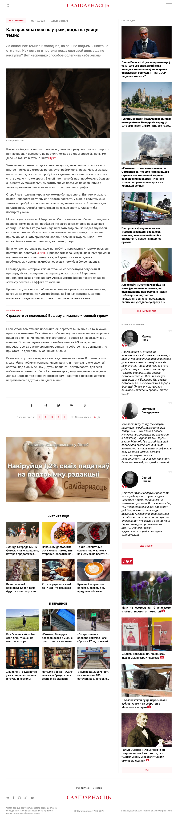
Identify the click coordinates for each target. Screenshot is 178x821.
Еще (147, 770)
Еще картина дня (146, 311)
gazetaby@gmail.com (131, 811)
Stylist (52, 158)
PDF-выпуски (83, 788)
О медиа (97, 788)
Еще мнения (146, 546)
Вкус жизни (16, 20)
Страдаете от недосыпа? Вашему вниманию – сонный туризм (57, 316)
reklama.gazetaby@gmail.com (157, 811)
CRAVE (41, 253)
